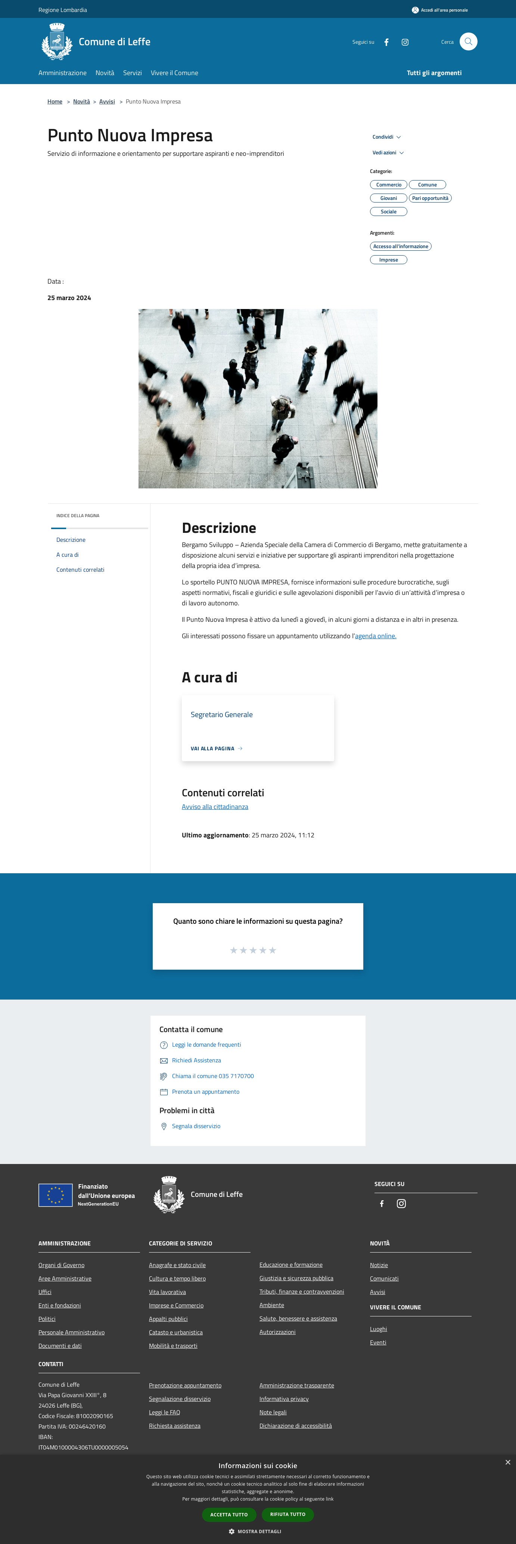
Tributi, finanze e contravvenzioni (301, 1291)
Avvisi (107, 101)
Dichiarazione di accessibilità (295, 1425)
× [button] (507, 1463)
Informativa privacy (284, 1398)
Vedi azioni (389, 152)
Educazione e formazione (291, 1264)
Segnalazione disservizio (180, 1398)
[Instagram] (402, 41)
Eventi (378, 1342)
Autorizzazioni (277, 1331)
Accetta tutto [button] (229, 1514)
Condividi (388, 137)
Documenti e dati (60, 1345)
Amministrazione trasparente (296, 1385)
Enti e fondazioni (59, 1305)
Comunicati (384, 1278)
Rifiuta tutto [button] (288, 1514)
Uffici (45, 1291)
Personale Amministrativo (71, 1332)
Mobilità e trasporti (173, 1345)
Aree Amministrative (64, 1278)
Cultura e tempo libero (177, 1278)
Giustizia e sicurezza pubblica (296, 1277)
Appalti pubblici (168, 1318)
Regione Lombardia (62, 9)
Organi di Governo (61, 1264)
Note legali (273, 1412)
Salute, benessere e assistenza (298, 1318)
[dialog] (258, 1499)
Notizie (379, 1264)
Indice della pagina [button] (77, 515)
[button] (258, 1531)
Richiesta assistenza (175, 1425)
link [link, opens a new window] (330, 1499)
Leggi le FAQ (164, 1412)
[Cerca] (469, 41)
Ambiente (271, 1304)
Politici (47, 1318)
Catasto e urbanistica (176, 1332)
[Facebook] (383, 41)
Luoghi (378, 1328)
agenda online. (376, 636)
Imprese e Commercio (176, 1305)
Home (54, 101)
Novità (81, 101)
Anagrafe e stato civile (177, 1264)
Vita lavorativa (167, 1291)
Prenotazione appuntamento (185, 1385)
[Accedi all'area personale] (440, 10)
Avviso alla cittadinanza (215, 807)
